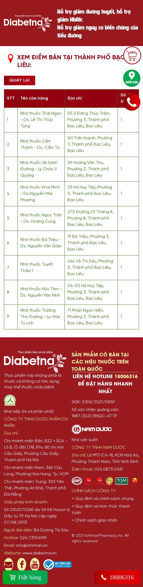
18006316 (117, 577)
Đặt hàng (25, 577)
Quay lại (19, 80)
